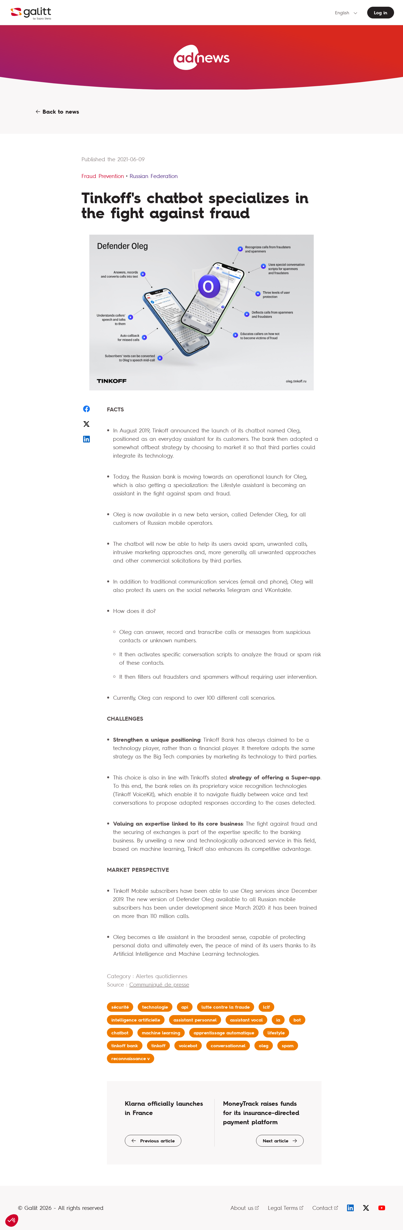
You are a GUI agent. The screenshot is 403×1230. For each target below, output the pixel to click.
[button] (11, 1220)
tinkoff (158, 1045)
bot (297, 1020)
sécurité (120, 1007)
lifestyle (276, 1033)
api (184, 1007)
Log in (380, 13)
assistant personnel (195, 1020)
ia (278, 1020)
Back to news (57, 112)
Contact (325, 1208)
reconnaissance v (130, 1058)
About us (244, 1208)
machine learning (161, 1033)
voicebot (188, 1045)
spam (288, 1045)
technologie (155, 1007)
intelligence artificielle (135, 1020)
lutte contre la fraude (226, 1007)
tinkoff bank (124, 1045)
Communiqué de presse (159, 984)
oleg (263, 1045)
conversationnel (228, 1045)
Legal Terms (285, 1208)
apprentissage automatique (224, 1033)
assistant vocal (246, 1020)
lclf (266, 1007)
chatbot (119, 1033)
